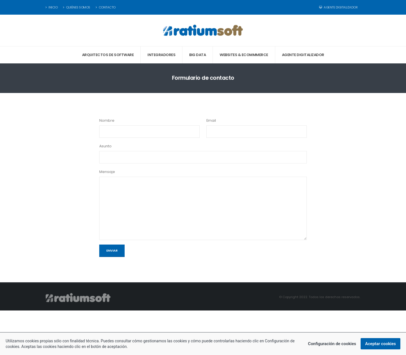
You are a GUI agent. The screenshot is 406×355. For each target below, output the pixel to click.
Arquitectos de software (108, 54)
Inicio (52, 7)
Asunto (105, 146)
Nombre (106, 120)
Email (211, 120)
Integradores (161, 54)
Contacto (106, 7)
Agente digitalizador (303, 54)
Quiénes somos (76, 7)
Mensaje (107, 171)
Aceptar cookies (380, 344)
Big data (197, 54)
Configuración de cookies (332, 344)
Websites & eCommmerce (244, 54)
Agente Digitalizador (338, 7)
